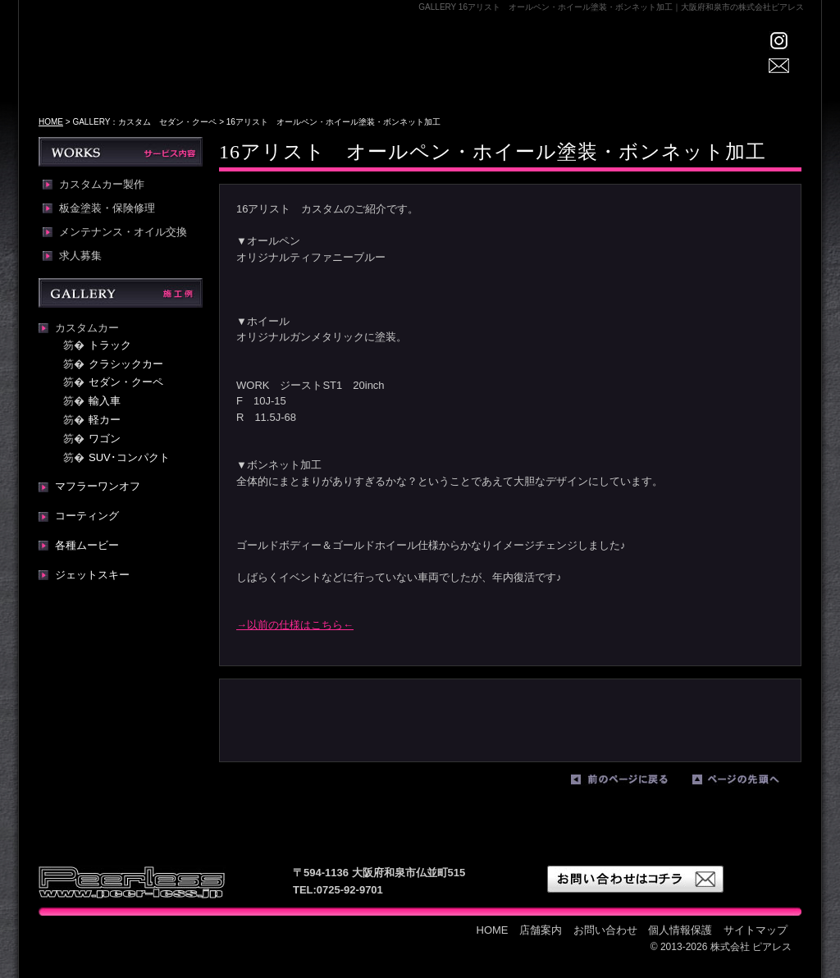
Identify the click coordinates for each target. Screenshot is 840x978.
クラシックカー (126, 364)
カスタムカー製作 (101, 184)
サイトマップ (756, 930)
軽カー (105, 420)
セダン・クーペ (126, 382)
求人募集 (80, 256)
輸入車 (105, 401)
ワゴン (105, 438)
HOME (309, 70)
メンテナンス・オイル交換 (123, 232)
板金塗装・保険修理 (107, 208)
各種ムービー (87, 545)
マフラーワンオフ (97, 486)
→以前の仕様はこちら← (295, 625)
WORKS (530, 70)
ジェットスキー (92, 575)
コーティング (87, 516)
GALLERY (459, 70)
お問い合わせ (605, 930)
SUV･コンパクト (129, 457)
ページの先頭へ (749, 783)
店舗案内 (379, 70)
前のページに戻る (627, 783)
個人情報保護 (680, 930)
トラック (110, 345)
